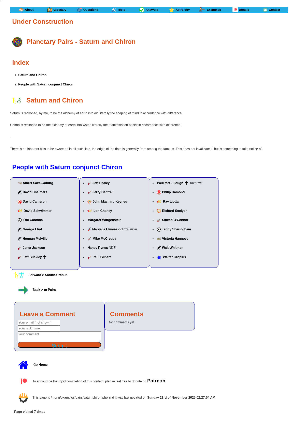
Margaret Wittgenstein (104, 220)
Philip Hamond (173, 192)
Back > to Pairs (44, 290)
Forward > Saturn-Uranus (47, 274)
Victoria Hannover (176, 238)
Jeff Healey (101, 183)
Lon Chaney (103, 211)
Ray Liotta (171, 201)
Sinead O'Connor (175, 220)
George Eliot (32, 229)
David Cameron (34, 201)
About (26, 9)
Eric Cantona (33, 220)
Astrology (179, 9)
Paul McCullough (170, 183)
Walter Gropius (174, 257)
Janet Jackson (34, 247)
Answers (148, 9)
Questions (87, 9)
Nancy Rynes (97, 247)
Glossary (56, 9)
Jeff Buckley (32, 257)
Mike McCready (104, 238)
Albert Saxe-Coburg (38, 183)
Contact (271, 9)
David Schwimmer (38, 211)
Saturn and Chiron (32, 75)
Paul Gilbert (102, 257)
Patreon (156, 380)
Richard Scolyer (174, 211)
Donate (240, 9)
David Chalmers (35, 192)
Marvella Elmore (104, 229)
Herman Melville (35, 238)
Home (43, 364)
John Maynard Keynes (110, 201)
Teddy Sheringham (176, 229)
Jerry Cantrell (103, 192)
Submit (59, 345)
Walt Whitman (172, 247)
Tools (118, 9)
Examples (210, 9)
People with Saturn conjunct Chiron (45, 84)
